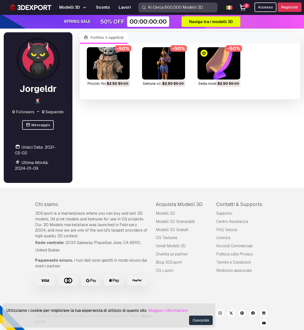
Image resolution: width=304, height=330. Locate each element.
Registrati (289, 7)
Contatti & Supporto (239, 204)
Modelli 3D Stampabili (175, 221)
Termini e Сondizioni (233, 262)
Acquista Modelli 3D (179, 204)
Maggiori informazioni (168, 310)
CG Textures (166, 237)
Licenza (223, 237)
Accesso (265, 7)
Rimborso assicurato (234, 270)
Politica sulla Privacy (234, 254)
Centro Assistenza (232, 221)
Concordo (201, 320)
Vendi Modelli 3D (171, 245)
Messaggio (38, 125)
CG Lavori (164, 270)
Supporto (224, 213)
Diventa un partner (172, 254)
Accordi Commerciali (234, 245)
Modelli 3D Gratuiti (172, 229)
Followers (23, 112)
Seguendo (53, 112)
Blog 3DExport (169, 262)
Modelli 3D (165, 213)
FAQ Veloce (226, 229)
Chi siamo (46, 204)
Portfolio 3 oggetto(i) (104, 37)
